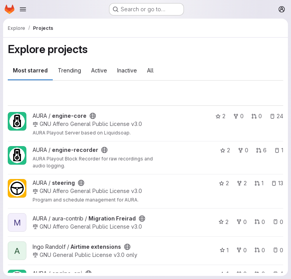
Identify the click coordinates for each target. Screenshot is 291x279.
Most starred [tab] (30, 70)
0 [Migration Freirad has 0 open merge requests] (260, 222)
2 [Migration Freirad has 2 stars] (223, 222)
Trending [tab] (69, 70)
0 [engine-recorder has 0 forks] (243, 150)
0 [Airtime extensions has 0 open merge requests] (260, 250)
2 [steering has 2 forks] (242, 183)
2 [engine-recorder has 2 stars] (225, 150)
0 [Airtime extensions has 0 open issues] (278, 250)
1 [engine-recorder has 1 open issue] (278, 150)
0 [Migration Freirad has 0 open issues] (278, 222)
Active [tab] (99, 70)
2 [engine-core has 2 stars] (220, 116)
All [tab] (150, 70)
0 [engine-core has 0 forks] (238, 116)
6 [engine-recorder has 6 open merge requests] (261, 150)
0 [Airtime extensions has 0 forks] (241, 250)
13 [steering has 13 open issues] (277, 183)
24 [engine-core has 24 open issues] (276, 116)
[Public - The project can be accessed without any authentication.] (93, 116)
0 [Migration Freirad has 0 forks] (241, 222)
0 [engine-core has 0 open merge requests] (256, 116)
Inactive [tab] (127, 70)
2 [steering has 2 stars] (224, 183)
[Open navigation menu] (23, 9)
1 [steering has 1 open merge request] (259, 183)
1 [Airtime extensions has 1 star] (224, 250)
